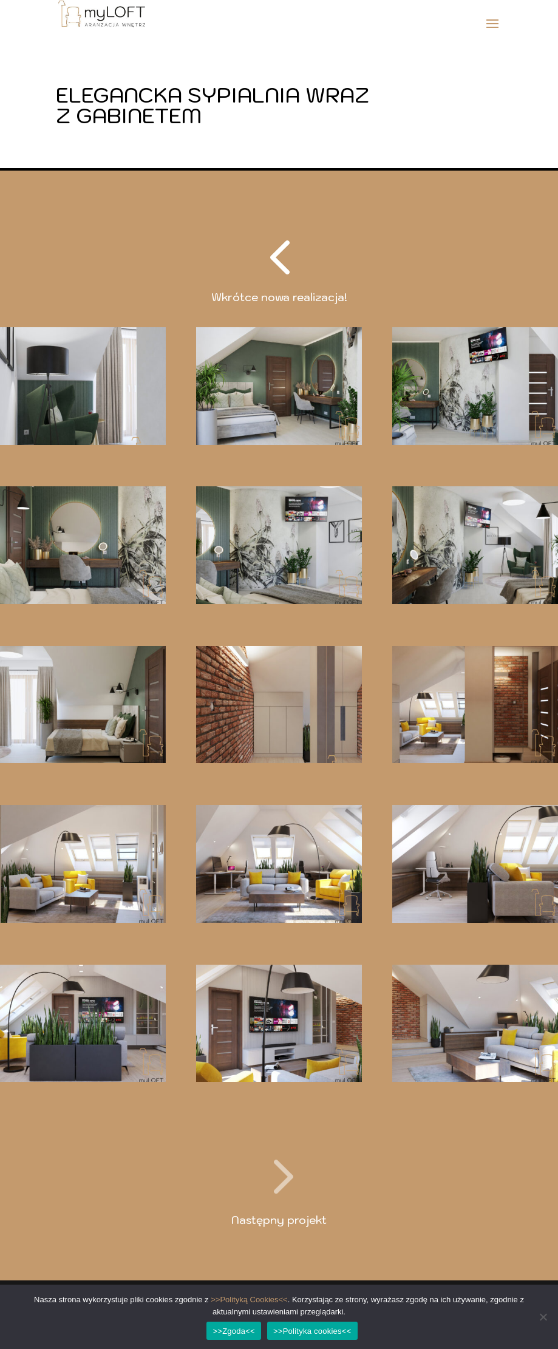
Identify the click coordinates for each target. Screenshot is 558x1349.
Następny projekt (279, 1220)
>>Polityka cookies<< (312, 1331)
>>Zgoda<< (233, 1331)
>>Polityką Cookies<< (249, 1299)
